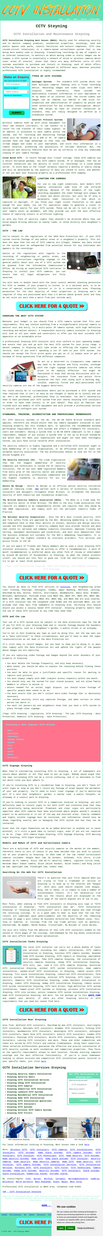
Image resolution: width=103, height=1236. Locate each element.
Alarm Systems (91, 1171)
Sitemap (4, 1215)
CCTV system (26, 622)
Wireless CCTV (18, 1150)
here (43, 1061)
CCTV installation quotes (70, 1058)
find (11, 1025)
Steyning (65, 587)
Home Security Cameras (46, 1162)
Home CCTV (37, 1159)
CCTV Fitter (61, 1168)
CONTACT (84, 19)
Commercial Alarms (37, 1174)
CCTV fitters (34, 1043)
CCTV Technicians (46, 1156)
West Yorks (76, 1182)
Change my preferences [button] (85, 1228)
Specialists (41, 1215)
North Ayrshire (24, 1182)
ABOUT (75, 19)
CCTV (75, 82)
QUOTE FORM (94, 995)
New (25, 1215)
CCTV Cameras (59, 1150)
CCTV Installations (81, 1150)
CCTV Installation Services (60, 1165)
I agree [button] (61, 1228)
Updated (31, 1215)
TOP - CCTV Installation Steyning (22, 1192)
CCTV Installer (25, 1156)
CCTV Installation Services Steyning (34, 1067)
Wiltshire (8, 1182)
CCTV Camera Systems (79, 1153)
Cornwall (60, 1179)
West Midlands (43, 1182)
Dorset (37, 1179)
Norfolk (48, 1179)
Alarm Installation (13, 1174)
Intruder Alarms (58, 1174)
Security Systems (49, 1171)
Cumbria (95, 1179)
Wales (65, 1182)
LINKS (67, 19)
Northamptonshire (78, 1179)
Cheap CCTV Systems (25, 1171)
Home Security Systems (16, 1159)
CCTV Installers (39, 1150)
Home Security (74, 1156)
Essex (56, 1182)
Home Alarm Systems (50, 1153)
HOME (61, 19)
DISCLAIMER (94, 19)
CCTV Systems (26, 1153)
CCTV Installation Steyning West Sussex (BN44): (30, 40)
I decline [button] (70, 1228)
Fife (28, 1179)
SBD (37, 489)
